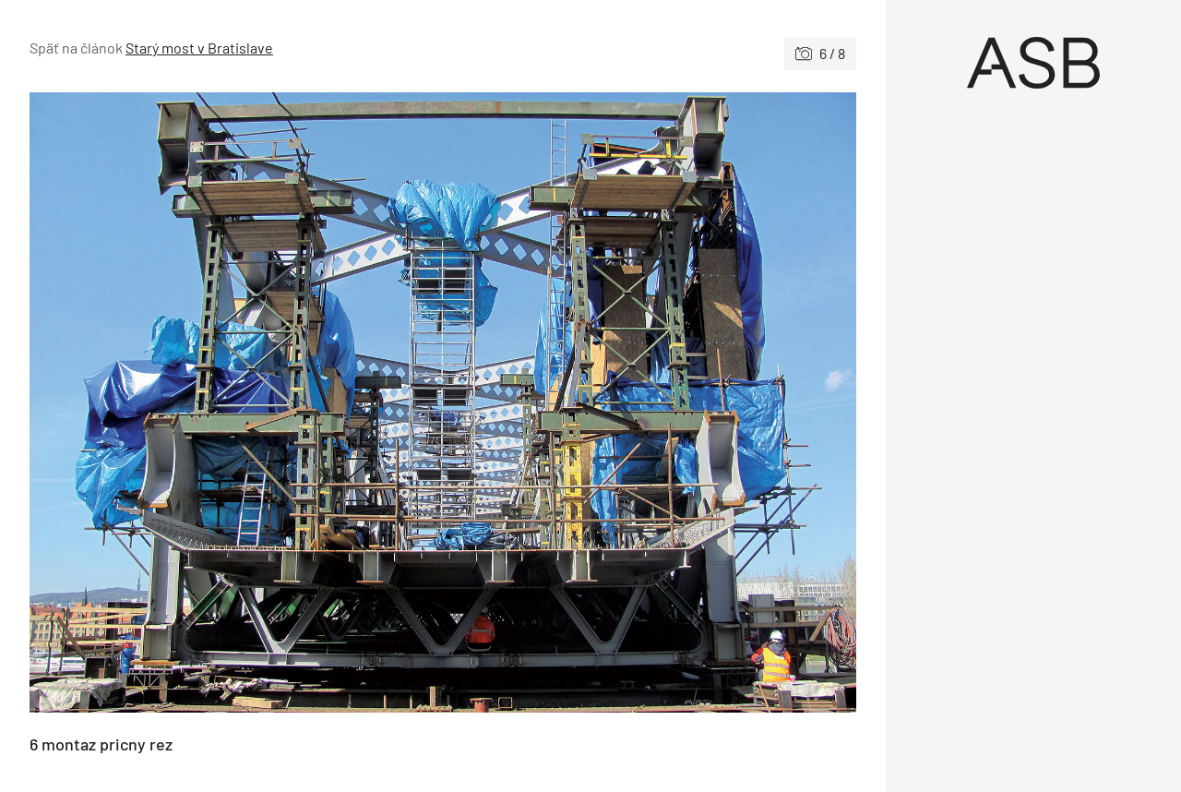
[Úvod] (1033, 63)
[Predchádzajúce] (236, 402)
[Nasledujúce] (649, 402)
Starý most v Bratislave (199, 47)
